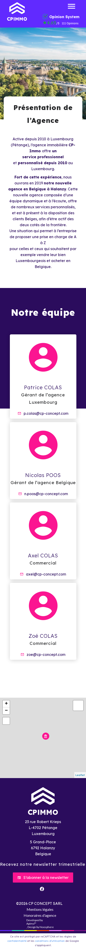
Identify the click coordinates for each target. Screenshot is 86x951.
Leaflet (80, 775)
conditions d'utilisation (50, 941)
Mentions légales (40, 909)
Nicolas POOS (43, 475)
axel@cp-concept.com (46, 574)
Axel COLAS (43, 555)
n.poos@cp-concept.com (46, 493)
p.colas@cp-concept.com (46, 413)
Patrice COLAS (43, 387)
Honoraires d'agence (40, 915)
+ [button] (6, 703)
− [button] (6, 710)
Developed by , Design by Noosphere (40, 923)
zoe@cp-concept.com (46, 654)
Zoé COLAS (43, 636)
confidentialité (17, 941)
